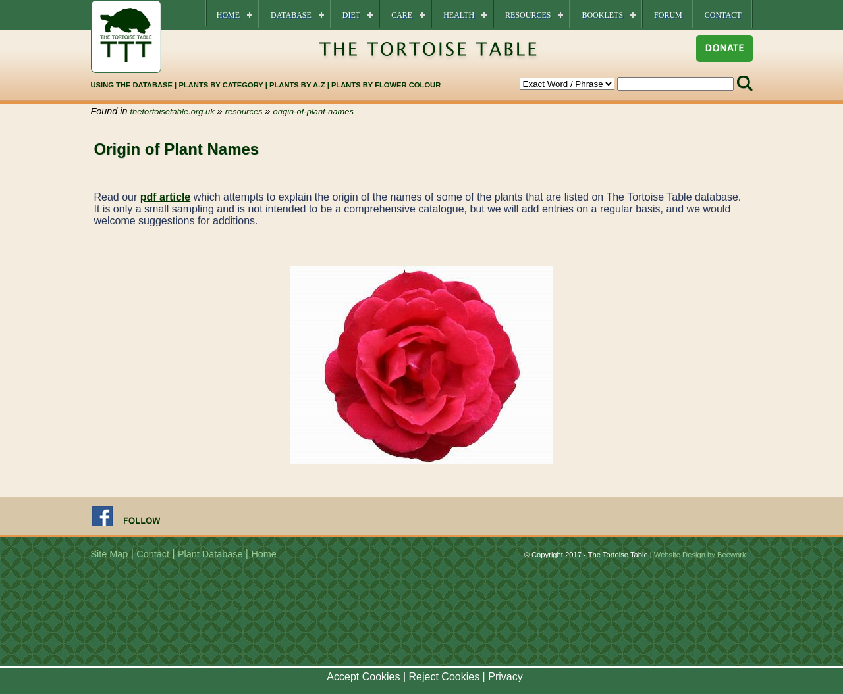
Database (291, 15)
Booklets (602, 15)
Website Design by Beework (700, 554)
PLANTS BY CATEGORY (220, 85)
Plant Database (210, 554)
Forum (668, 15)
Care (401, 15)
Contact (723, 15)
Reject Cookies (444, 676)
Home (228, 15)
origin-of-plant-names (313, 111)
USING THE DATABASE (132, 85)
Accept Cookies (363, 676)
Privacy (505, 676)
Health (458, 15)
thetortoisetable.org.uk (172, 111)
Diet (351, 15)
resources (244, 111)
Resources (528, 15)
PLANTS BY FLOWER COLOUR (386, 85)
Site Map (109, 554)
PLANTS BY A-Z (298, 85)
